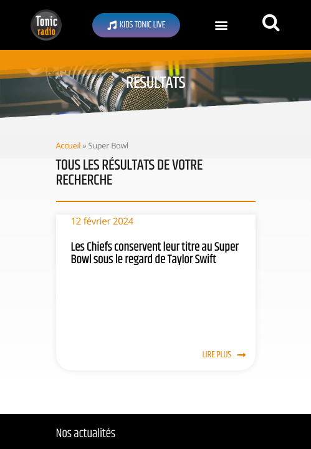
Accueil (68, 145)
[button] (221, 25)
